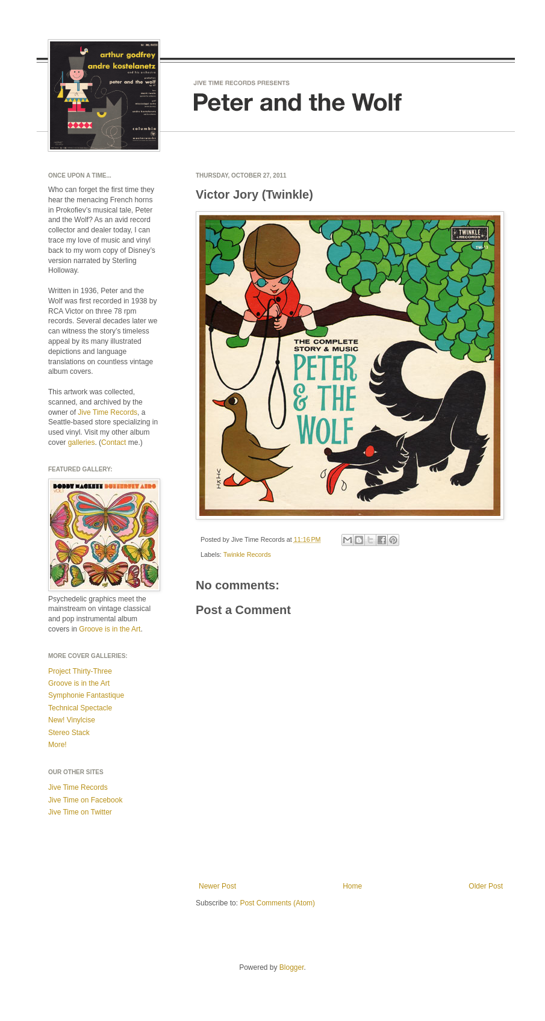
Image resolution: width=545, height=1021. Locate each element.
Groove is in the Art (109, 629)
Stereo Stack (69, 732)
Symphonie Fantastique (86, 695)
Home (352, 886)
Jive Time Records (107, 412)
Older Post (486, 886)
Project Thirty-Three (80, 671)
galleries (81, 442)
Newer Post (217, 886)
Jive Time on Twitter (80, 812)
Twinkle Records (247, 554)
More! (57, 744)
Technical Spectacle (80, 708)
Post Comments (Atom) (277, 903)
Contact (113, 442)
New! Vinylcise (71, 720)
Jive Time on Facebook (85, 800)
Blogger (291, 967)
